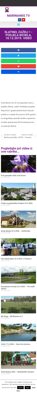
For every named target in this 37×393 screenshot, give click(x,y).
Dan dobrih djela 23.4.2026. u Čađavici (16, 259)
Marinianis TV (18, 15)
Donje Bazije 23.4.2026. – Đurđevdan (15, 231)
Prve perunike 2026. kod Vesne (13, 175)
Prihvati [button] (20, 387)
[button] (18, 24)
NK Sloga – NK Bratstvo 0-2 (12, 316)
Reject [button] (27, 387)
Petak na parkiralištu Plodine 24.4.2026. (17, 203)
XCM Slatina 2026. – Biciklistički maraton (17, 372)
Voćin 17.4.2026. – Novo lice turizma (15, 344)
